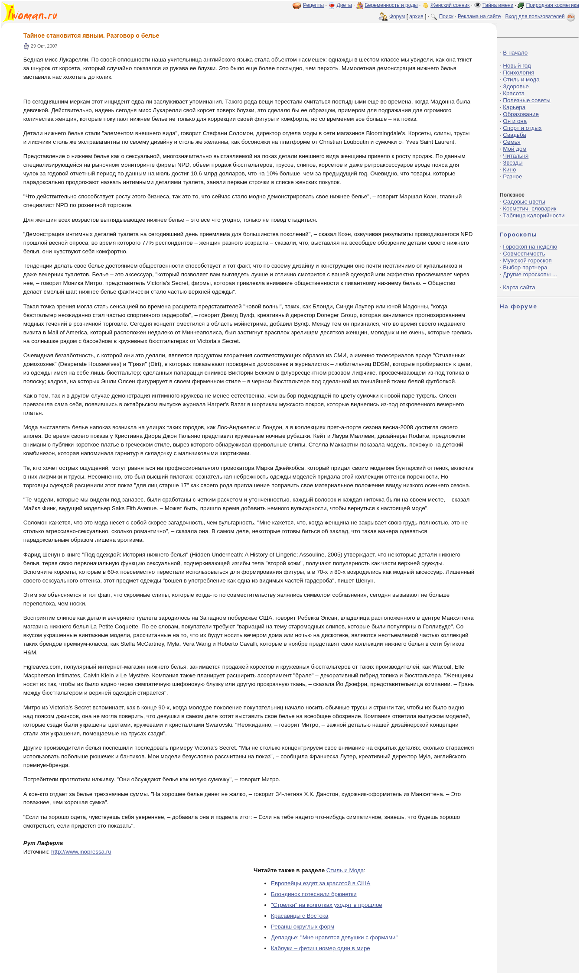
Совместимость (524, 253)
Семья (511, 142)
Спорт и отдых (522, 128)
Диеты (344, 5)
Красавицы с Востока (299, 916)
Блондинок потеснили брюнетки (314, 894)
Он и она (515, 121)
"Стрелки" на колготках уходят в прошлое (326, 905)
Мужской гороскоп (527, 260)
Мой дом (514, 149)
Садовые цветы (524, 201)
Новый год (517, 65)
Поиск (446, 16)
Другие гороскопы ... (530, 274)
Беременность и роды (391, 5)
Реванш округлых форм (302, 926)
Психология (518, 72)
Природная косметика (552, 5)
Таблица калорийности (533, 215)
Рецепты (313, 5)
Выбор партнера (525, 267)
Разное (512, 176)
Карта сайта (519, 287)
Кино (509, 169)
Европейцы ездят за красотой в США (320, 883)
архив (416, 16)
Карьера (514, 107)
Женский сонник (449, 5)
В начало (515, 52)
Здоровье (516, 86)
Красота (514, 93)
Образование (521, 114)
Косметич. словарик (529, 208)
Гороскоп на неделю (530, 246)
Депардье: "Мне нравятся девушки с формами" (334, 937)
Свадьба (514, 135)
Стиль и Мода (345, 870)
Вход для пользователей (541, 16)
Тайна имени (498, 5)
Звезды (512, 162)
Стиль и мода (521, 79)
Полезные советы (527, 100)
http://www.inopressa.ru (81, 851)
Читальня (515, 155)
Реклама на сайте (479, 16)
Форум (397, 16)
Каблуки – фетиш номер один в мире (320, 948)
